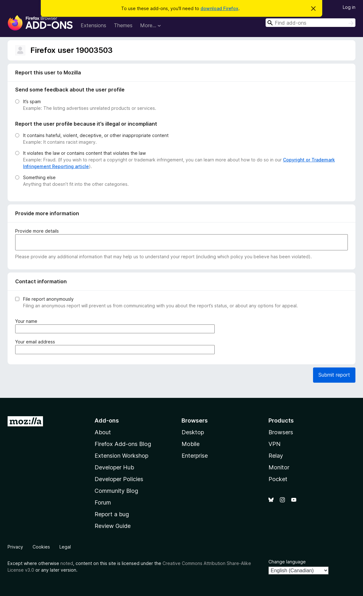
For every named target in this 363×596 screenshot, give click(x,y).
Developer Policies (119, 479)
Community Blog (116, 490)
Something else (39, 177)
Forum (103, 502)
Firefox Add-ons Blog (123, 444)
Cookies (41, 546)
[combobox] (310, 22)
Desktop (193, 432)
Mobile (191, 444)
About (103, 432)
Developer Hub (114, 467)
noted (66, 563)
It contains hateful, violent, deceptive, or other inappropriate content (96, 135)
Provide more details (37, 231)
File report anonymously (48, 299)
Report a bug (112, 514)
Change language (287, 561)
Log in (349, 7)
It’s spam (32, 101)
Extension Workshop (121, 455)
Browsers (280, 432)
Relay (275, 455)
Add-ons (107, 420)
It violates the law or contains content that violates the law (84, 153)
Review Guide (113, 526)
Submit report (334, 375)
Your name (27, 321)
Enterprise (195, 455)
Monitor (278, 467)
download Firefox (219, 8)
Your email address (36, 341)
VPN (274, 444)
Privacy (15, 546)
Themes (123, 25)
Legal (65, 546)
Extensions (93, 25)
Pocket (277, 479)
